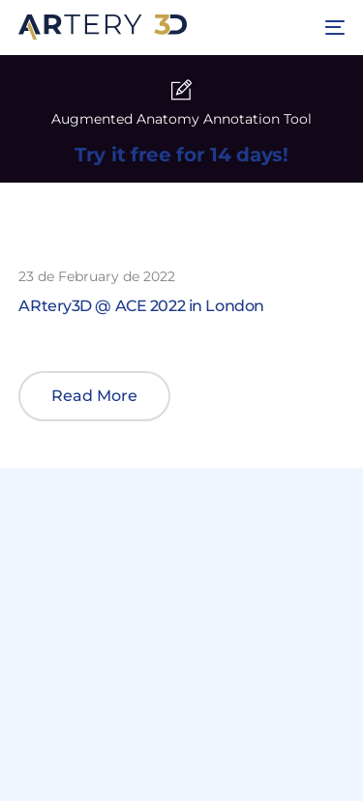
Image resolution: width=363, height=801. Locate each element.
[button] (94, 396)
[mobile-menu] (332, 27)
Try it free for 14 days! (181, 154)
